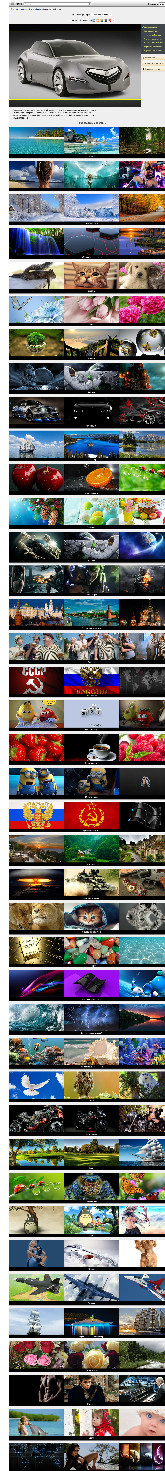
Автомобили (34, 9)
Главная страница (19, 9)
